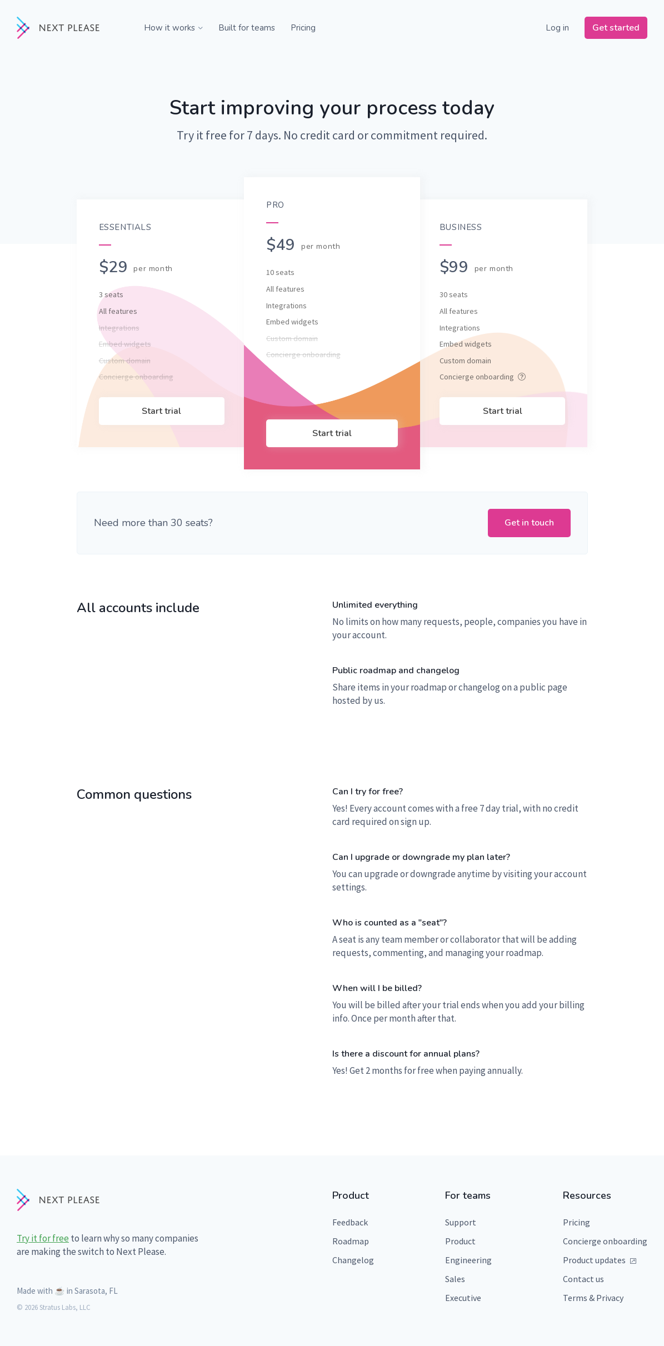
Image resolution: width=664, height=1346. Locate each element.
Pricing (303, 27)
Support (460, 1222)
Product (460, 1241)
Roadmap (350, 1241)
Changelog (353, 1259)
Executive (463, 1297)
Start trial (161, 411)
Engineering (468, 1259)
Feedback (350, 1222)
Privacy (609, 1297)
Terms (575, 1297)
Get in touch (529, 523)
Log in (557, 27)
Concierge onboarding (605, 1241)
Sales (455, 1278)
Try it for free (43, 1238)
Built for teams (246, 27)
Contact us (583, 1278)
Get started (616, 28)
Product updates (599, 1259)
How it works (173, 27)
